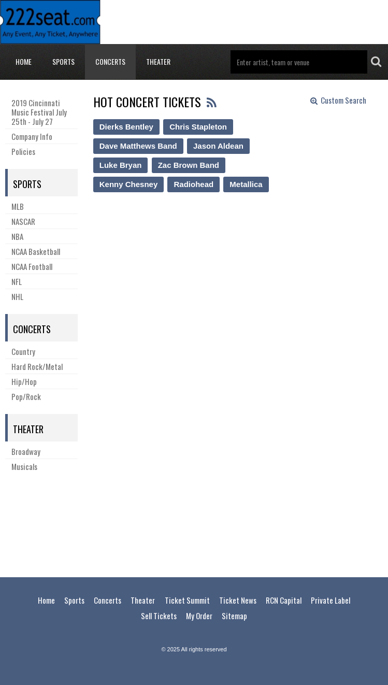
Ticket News (237, 600)
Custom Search (338, 100)
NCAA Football (31, 266)
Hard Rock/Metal (37, 366)
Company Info (31, 136)
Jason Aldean (218, 145)
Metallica (245, 184)
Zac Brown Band (188, 165)
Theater (158, 61)
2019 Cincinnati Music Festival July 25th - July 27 (39, 112)
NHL (17, 296)
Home (24, 61)
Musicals (24, 466)
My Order (199, 615)
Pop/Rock (26, 396)
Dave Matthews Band (138, 145)
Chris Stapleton (198, 126)
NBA (17, 236)
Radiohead (193, 184)
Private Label (330, 600)
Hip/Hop (24, 381)
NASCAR (23, 221)
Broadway (25, 451)
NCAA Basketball (35, 251)
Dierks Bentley (126, 126)
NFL (16, 281)
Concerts (110, 61)
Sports (63, 61)
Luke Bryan (120, 165)
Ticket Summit (187, 600)
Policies (23, 151)
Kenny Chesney (128, 184)
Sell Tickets (159, 615)
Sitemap (234, 615)
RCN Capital (283, 600)
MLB (17, 206)
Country (23, 351)
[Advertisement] (194, 523)
